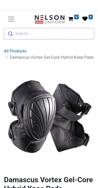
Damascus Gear (33, 182)
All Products (15, 37)
